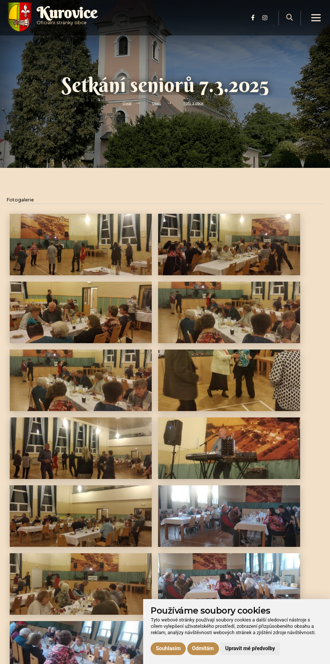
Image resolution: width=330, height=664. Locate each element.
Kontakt (95, 631)
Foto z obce (195, 102)
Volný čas (97, 597)
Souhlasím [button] (168, 648)
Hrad (91, 614)
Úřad (91, 589)
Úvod (123, 102)
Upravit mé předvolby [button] (250, 648)
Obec (155, 102)
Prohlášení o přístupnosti (273, 588)
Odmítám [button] (203, 648)
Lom (91, 623)
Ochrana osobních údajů (272, 596)
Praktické (96, 606)
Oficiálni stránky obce (76, 24)
